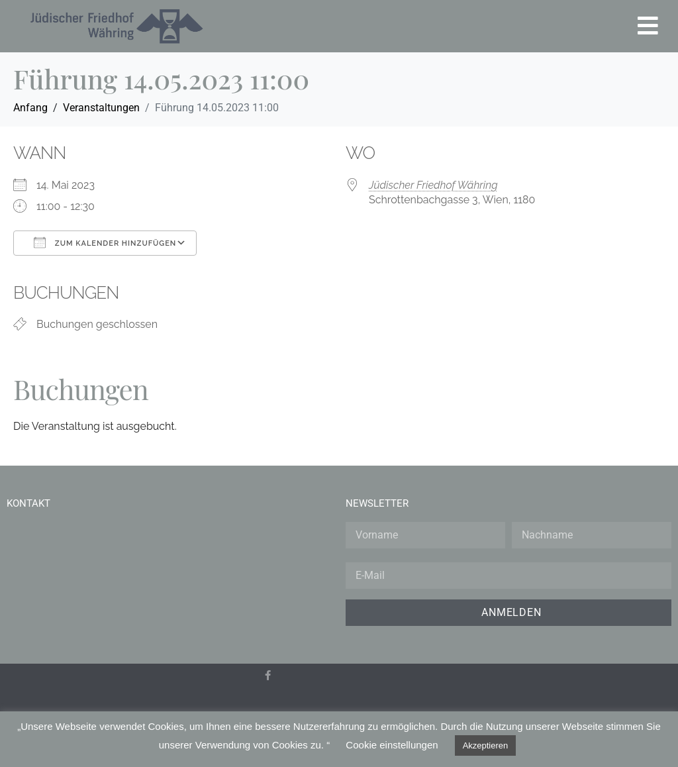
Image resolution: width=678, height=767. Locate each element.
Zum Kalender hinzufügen (105, 242)
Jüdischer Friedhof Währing (433, 185)
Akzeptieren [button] (485, 745)
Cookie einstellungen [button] (392, 744)
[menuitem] (274, 708)
